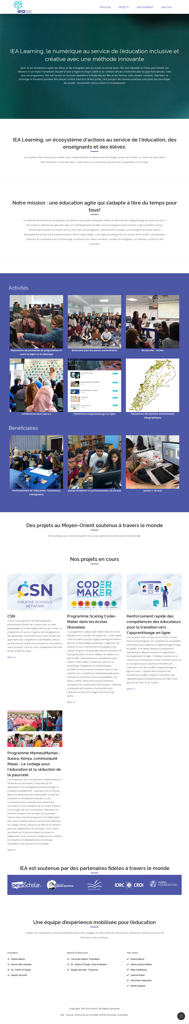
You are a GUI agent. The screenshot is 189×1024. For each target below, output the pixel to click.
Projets (123, 7)
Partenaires (145, 7)
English (166, 7)
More (11, 657)
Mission (105, 7)
